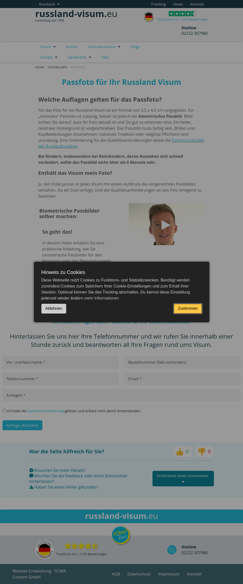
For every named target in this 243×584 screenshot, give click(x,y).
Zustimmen (188, 308)
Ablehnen (53, 308)
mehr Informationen (101, 298)
